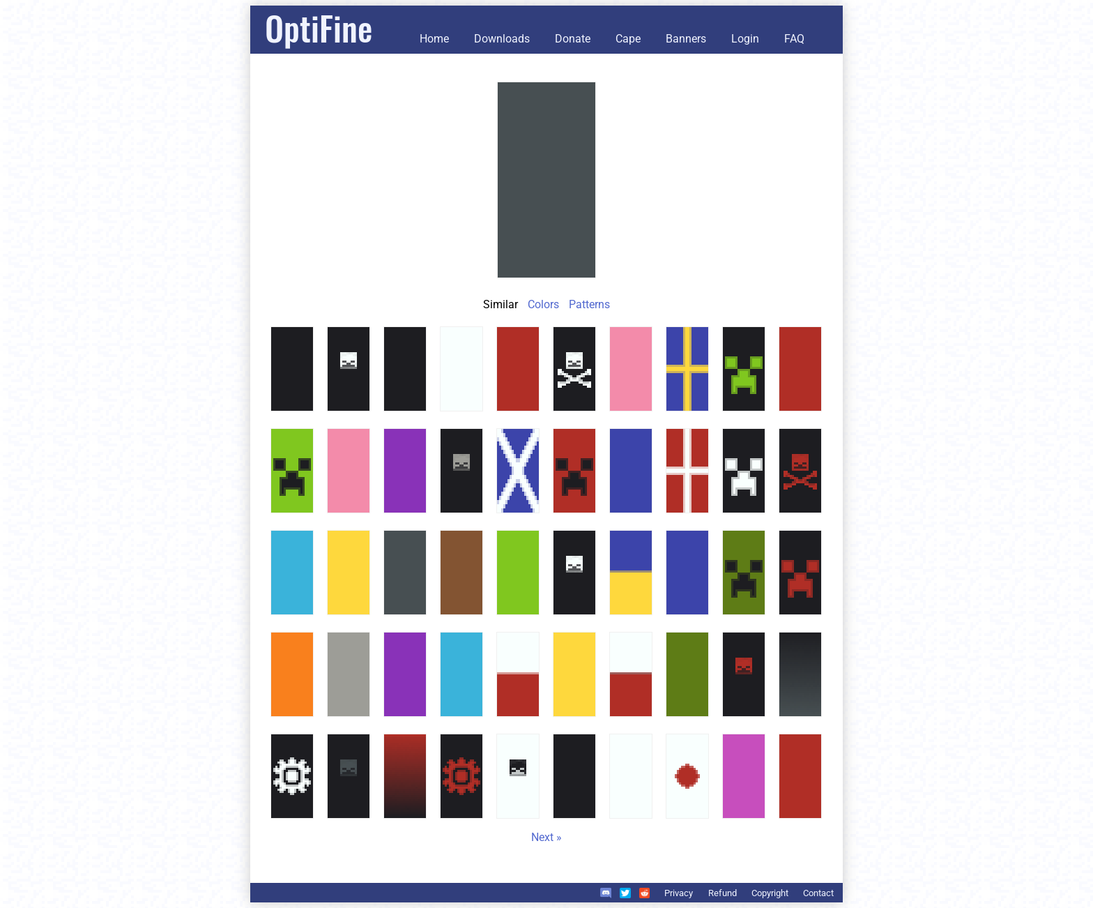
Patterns (589, 304)
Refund (722, 893)
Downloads (502, 38)
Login (745, 38)
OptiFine (318, 27)
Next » (546, 837)
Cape (628, 38)
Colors (543, 304)
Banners (686, 38)
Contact (818, 893)
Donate (572, 38)
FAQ (794, 38)
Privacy (678, 893)
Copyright (769, 893)
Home (434, 38)
